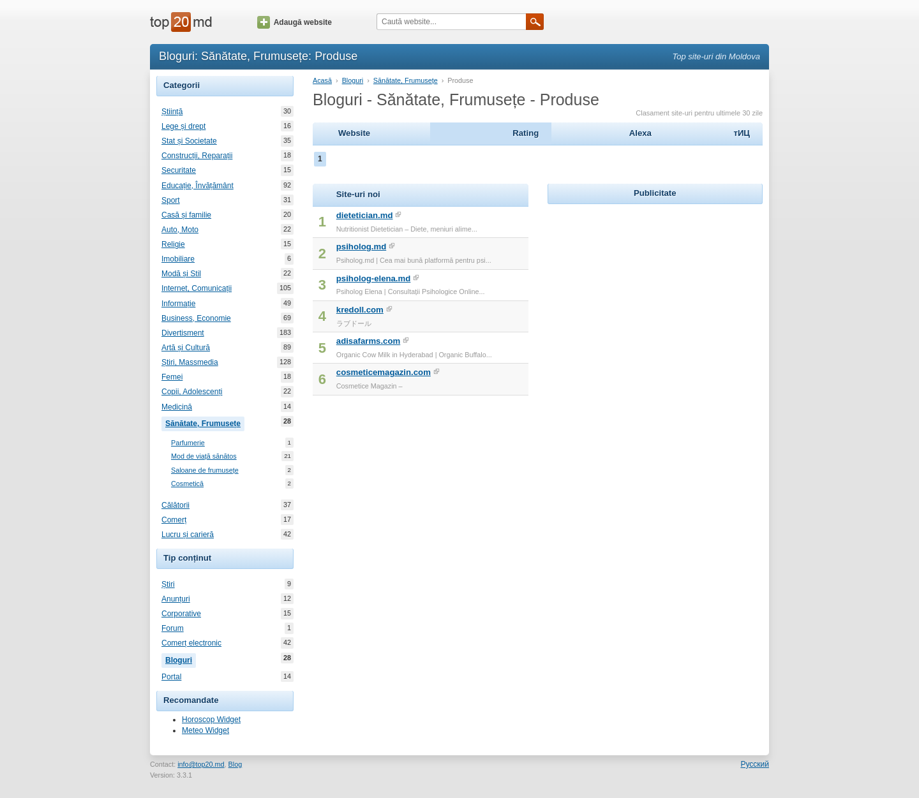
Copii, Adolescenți (191, 392)
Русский (754, 764)
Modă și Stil (181, 274)
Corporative (181, 614)
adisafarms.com (368, 341)
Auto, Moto (179, 230)
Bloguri (180, 659)
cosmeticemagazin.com (383, 372)
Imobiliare (178, 259)
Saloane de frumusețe (205, 470)
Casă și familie (186, 215)
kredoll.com (360, 309)
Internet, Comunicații (196, 288)
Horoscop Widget (211, 719)
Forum (172, 628)
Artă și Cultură (185, 348)
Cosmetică (187, 484)
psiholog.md (361, 246)
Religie (173, 244)
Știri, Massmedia (189, 362)
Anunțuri (175, 599)
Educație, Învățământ (197, 186)
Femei (172, 377)
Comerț (173, 520)
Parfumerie (188, 443)
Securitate (178, 170)
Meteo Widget (205, 730)
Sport (170, 200)
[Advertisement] (655, 287)
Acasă (322, 80)
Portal (171, 677)
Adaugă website (294, 22)
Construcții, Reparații (196, 156)
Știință (172, 112)
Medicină (176, 407)
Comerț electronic (191, 643)
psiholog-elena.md (373, 278)
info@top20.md (200, 764)
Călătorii (175, 505)
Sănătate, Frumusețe (204, 422)
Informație (178, 304)
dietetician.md (364, 215)
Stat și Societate (189, 141)
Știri (168, 584)
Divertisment (182, 333)
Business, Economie (196, 318)
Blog (235, 764)
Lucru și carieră (187, 534)
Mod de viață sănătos (204, 456)
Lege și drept (183, 126)
